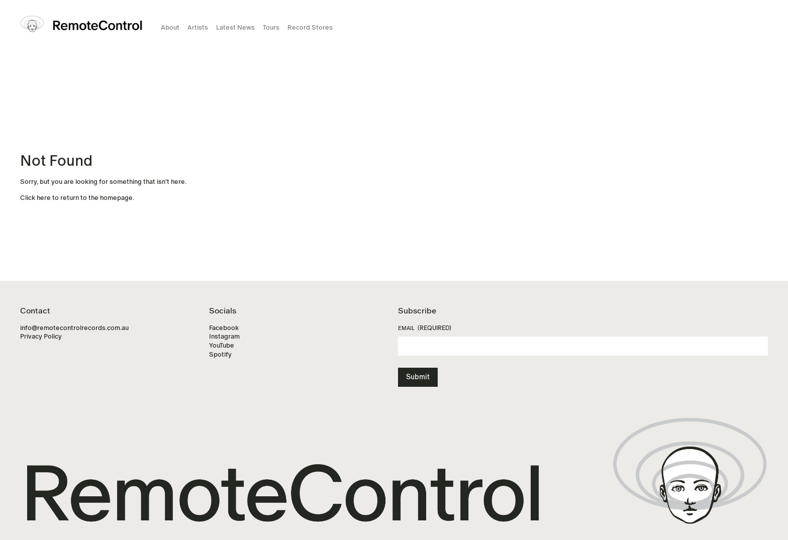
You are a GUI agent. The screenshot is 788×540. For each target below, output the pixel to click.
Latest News (235, 27)
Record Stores (310, 27)
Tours (271, 27)
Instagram (224, 336)
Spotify (220, 354)
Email (424, 328)
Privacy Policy (41, 336)
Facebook (224, 328)
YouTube (221, 345)
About (170, 27)
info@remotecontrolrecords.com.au (74, 328)
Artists (197, 27)
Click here (35, 197)
